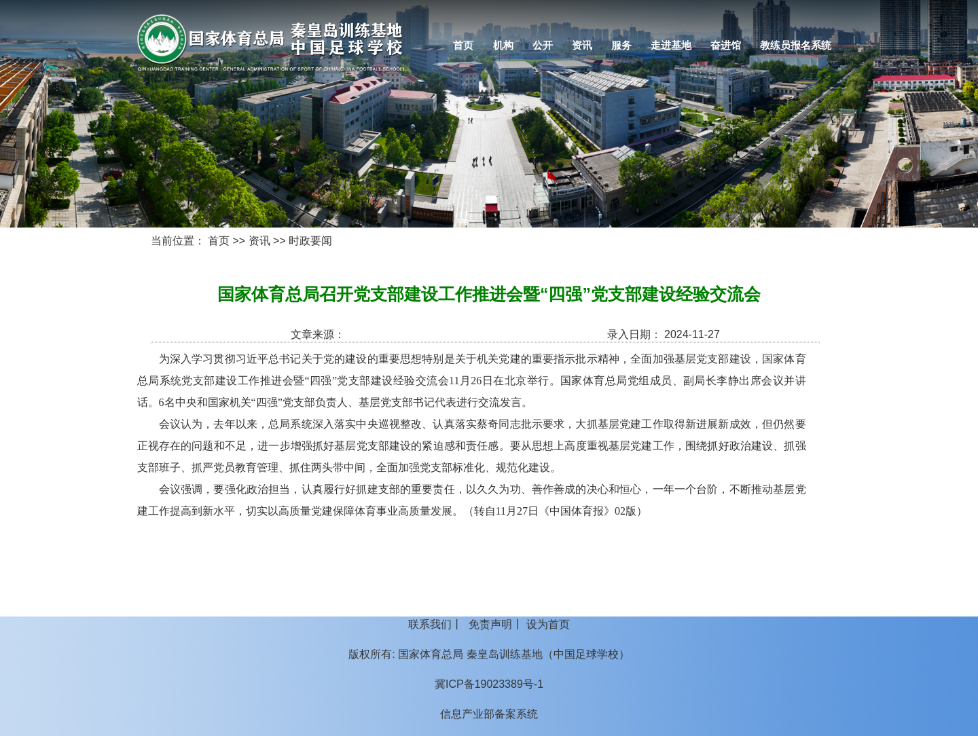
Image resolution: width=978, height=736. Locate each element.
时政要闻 (310, 240)
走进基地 (671, 45)
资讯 (582, 45)
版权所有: (371, 654)
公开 (542, 45)
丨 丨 (488, 624)
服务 (621, 45)
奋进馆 (725, 45)
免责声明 (490, 624)
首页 (463, 45)
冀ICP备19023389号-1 (489, 684)
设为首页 (548, 624)
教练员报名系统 (795, 45)
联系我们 (430, 624)
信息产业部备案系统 (489, 714)
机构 (503, 45)
